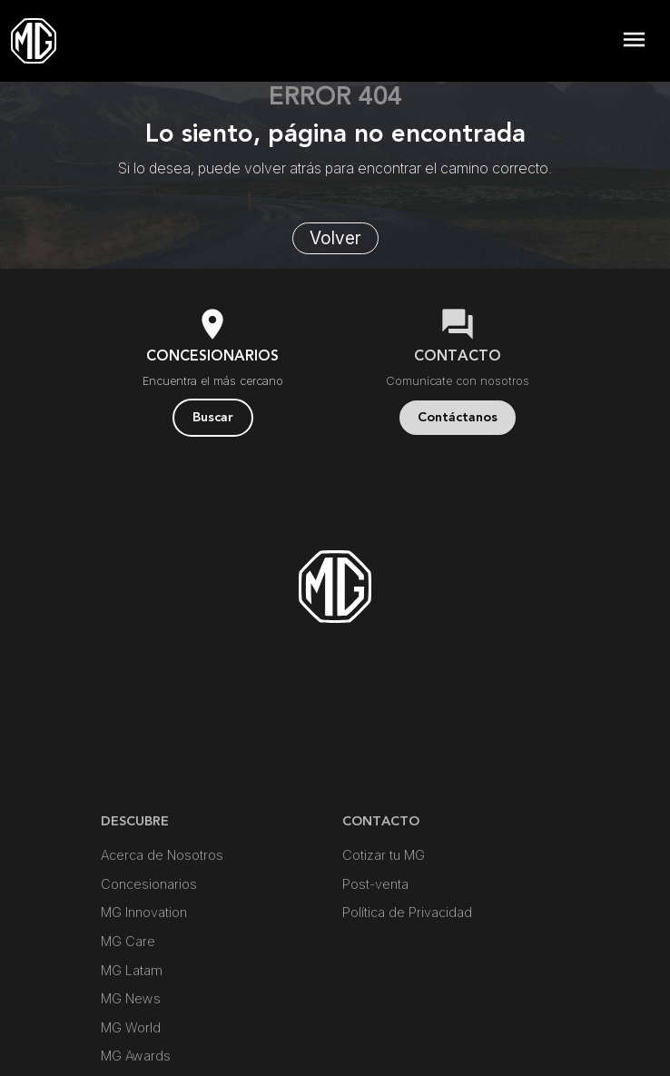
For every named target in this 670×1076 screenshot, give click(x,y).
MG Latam (132, 1042)
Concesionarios (149, 955)
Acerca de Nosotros (162, 927)
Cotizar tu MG (383, 927)
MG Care (128, 1014)
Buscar (212, 417)
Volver (335, 238)
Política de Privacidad (407, 984)
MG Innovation (144, 984)
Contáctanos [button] (458, 417)
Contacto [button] (380, 893)
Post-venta (375, 955)
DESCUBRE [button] (135, 893)
